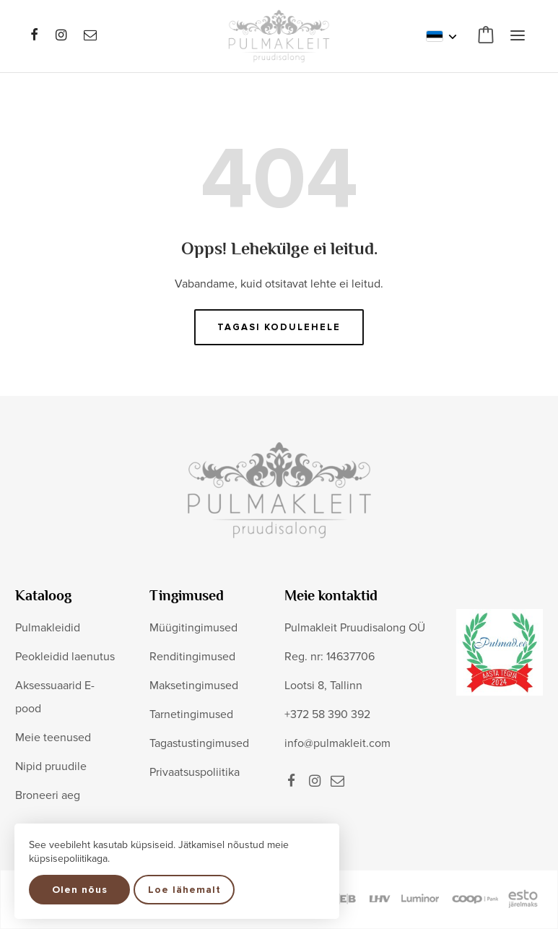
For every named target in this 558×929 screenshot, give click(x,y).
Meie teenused (53, 737)
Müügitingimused (193, 628)
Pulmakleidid (47, 628)
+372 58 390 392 (327, 714)
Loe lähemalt (184, 889)
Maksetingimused (193, 685)
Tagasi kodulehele (279, 327)
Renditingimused (192, 656)
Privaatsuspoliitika (194, 772)
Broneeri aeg (47, 795)
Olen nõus (80, 889)
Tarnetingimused (191, 714)
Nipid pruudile (51, 766)
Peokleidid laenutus (65, 656)
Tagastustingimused (199, 743)
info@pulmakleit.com (337, 743)
